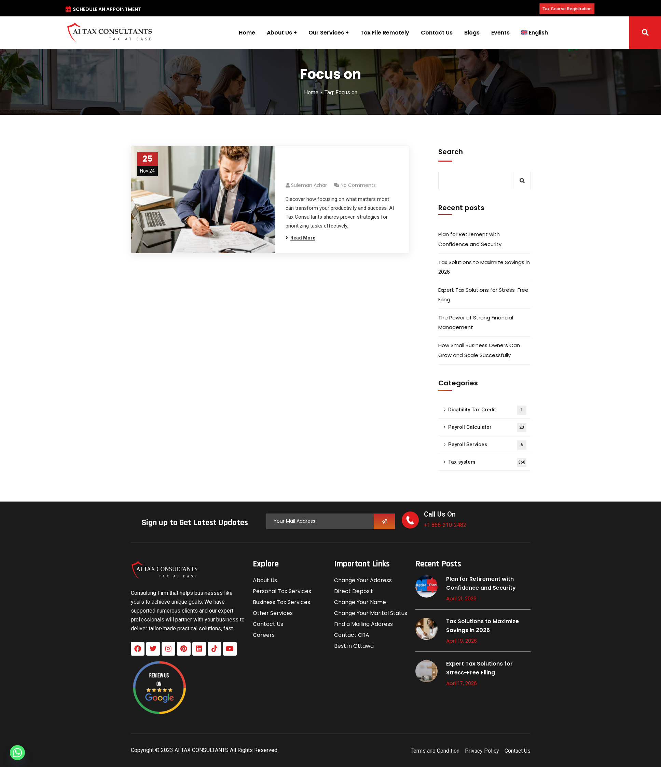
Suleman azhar (309, 185)
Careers (264, 635)
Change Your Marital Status (370, 613)
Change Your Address (363, 580)
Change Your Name (360, 602)
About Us (265, 580)
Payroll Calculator (487, 427)
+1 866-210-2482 (445, 525)
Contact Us (268, 624)
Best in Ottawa (354, 646)
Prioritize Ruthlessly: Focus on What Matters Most (342, 167)
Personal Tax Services (282, 591)
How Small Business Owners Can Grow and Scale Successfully (479, 350)
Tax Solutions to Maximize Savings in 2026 (484, 267)
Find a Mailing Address (363, 624)
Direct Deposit (353, 591)
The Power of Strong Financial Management (475, 322)
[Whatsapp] (17, 752)
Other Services (273, 613)
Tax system (487, 462)
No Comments (358, 185)
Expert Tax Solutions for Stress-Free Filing (483, 294)
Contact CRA (351, 635)
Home (311, 92)
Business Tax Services (281, 602)
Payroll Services (487, 445)
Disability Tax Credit (487, 410)
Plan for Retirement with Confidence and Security (469, 239)
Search (450, 151)
